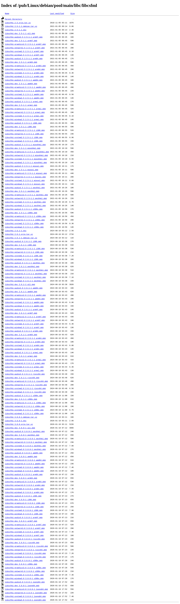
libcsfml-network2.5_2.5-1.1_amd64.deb (25, 90)
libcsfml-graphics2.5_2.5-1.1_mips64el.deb (27, 151)
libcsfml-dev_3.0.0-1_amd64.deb (21, 456)
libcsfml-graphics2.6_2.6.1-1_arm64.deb (25, 338)
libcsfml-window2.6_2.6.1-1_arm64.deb (24, 349)
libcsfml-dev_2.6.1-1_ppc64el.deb (22, 266)
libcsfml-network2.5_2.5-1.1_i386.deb (24, 134)
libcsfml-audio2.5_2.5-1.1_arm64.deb (24, 58)
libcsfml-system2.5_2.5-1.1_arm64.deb (24, 73)
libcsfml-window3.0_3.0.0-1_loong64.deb (25, 600)
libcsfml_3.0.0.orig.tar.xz (19, 424)
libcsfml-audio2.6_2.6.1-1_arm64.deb (24, 331)
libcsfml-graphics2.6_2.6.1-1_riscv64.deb (26, 381)
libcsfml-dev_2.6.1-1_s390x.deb (21, 399)
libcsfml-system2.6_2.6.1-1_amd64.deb (24, 302)
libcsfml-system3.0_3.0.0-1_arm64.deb (24, 488)
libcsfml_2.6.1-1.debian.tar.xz (21, 237)
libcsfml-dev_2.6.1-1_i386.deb (20, 245)
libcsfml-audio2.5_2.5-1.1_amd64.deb (24, 80)
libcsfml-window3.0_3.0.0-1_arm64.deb (24, 492)
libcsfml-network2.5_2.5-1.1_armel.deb (25, 112)
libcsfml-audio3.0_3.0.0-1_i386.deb (23, 496)
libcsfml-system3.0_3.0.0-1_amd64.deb (24, 467)
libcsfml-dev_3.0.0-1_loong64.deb (22, 585)
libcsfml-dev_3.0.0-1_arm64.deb (21, 478)
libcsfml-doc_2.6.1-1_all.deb (20, 284)
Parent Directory (13, 19)
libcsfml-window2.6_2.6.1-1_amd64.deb (24, 306)
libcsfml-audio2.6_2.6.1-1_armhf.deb (24, 309)
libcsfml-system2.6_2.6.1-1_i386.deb (24, 255)
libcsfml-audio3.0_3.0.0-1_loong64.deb (25, 582)
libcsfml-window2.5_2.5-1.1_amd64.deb (24, 98)
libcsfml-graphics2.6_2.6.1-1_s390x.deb (25, 402)
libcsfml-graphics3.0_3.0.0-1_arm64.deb (25, 481)
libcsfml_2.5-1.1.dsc (15, 30)
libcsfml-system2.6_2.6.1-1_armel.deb (24, 367)
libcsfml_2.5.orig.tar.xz (18, 22)
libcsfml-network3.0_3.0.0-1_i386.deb (24, 506)
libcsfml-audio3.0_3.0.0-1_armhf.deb (24, 517)
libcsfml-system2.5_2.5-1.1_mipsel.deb (25, 180)
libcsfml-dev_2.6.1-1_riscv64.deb (22, 377)
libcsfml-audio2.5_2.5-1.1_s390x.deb (24, 209)
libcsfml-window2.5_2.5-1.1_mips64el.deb (26, 162)
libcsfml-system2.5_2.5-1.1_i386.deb (24, 137)
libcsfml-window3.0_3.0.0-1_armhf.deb (24, 535)
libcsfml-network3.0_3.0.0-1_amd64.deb (25, 463)
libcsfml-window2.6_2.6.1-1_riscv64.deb (25, 392)
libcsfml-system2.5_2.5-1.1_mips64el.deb (26, 159)
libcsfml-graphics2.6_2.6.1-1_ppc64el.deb (26, 270)
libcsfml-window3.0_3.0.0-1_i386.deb (24, 514)
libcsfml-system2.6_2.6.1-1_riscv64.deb (25, 388)
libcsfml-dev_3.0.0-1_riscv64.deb (22, 542)
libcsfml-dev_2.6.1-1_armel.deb (21, 356)
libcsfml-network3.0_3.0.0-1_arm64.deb (25, 485)
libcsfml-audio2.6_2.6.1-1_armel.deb (24, 352)
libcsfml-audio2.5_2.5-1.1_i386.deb (23, 123)
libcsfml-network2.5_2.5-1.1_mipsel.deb (25, 177)
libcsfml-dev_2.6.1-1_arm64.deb (21, 334)
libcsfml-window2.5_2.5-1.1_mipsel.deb (25, 184)
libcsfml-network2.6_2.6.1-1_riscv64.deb (26, 384)
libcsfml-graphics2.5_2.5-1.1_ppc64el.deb (26, 194)
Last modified (57, 13)
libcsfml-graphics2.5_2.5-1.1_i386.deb (25, 130)
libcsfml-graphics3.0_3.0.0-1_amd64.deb (25, 460)
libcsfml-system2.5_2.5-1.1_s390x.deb (24, 223)
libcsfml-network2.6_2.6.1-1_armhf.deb (25, 320)
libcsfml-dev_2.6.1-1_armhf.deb (21, 313)
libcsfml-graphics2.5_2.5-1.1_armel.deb (25, 108)
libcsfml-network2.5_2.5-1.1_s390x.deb (25, 220)
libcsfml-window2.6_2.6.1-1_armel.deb (24, 370)
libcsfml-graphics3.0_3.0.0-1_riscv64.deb (26, 546)
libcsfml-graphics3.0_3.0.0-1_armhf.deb (25, 524)
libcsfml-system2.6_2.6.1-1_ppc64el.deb (25, 277)
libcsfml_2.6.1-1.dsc (15, 230)
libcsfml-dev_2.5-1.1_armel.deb (21, 105)
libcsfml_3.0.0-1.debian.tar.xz (21, 417)
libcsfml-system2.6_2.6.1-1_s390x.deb (24, 410)
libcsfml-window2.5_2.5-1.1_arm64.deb (24, 76)
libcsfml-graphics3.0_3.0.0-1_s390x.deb (25, 567)
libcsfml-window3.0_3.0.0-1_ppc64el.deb (25, 449)
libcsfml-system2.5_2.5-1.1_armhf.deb (24, 51)
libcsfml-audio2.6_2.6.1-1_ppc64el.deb (25, 263)
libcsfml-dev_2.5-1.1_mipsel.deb (21, 169)
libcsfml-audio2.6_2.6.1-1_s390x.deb (24, 395)
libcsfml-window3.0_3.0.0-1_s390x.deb (24, 578)
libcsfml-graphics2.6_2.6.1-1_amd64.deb (25, 295)
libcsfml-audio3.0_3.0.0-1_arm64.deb (24, 474)
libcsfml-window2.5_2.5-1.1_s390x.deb (24, 227)
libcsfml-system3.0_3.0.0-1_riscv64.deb (25, 553)
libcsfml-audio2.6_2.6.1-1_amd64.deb (24, 288)
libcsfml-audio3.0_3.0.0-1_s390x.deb (24, 560)
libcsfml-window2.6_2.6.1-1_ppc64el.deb (25, 281)
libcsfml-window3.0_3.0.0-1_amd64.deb (24, 471)
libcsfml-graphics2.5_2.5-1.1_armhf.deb (25, 44)
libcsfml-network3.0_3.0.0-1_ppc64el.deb (26, 442)
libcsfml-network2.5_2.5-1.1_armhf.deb (25, 47)
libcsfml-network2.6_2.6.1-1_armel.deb (25, 363)
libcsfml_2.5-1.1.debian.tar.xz (21, 26)
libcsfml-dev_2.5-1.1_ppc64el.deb (22, 191)
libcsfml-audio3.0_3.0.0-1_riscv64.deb (25, 539)
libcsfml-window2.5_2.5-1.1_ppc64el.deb (25, 205)
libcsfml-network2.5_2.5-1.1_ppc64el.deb (26, 198)
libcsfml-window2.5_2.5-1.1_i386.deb (24, 141)
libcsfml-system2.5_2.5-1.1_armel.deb (24, 116)
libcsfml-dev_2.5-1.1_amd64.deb (21, 83)
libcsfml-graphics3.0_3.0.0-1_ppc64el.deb (26, 438)
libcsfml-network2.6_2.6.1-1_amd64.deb (25, 298)
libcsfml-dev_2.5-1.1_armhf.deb (21, 40)
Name (7, 13)
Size (72, 13)
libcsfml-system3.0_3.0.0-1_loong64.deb (25, 596)
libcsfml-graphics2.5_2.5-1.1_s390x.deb (25, 216)
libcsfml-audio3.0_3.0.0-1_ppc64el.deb (25, 431)
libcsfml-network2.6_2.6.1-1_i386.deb (24, 252)
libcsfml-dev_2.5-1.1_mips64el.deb (22, 148)
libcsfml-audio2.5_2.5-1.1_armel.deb (24, 101)
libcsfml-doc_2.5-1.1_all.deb (20, 33)
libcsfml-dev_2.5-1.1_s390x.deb (21, 212)
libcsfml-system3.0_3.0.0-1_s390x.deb (24, 575)
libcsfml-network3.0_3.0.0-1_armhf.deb (25, 528)
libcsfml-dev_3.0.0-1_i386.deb (20, 499)
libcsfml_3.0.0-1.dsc (15, 420)
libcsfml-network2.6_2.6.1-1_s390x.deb (25, 406)
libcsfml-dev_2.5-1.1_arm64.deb (21, 62)
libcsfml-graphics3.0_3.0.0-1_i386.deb (25, 503)
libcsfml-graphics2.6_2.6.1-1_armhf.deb (25, 316)
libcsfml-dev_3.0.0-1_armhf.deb (21, 521)
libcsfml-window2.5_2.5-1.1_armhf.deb (24, 55)
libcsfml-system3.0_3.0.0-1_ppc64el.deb (25, 445)
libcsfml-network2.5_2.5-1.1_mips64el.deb (26, 155)
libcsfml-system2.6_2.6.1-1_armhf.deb (24, 324)
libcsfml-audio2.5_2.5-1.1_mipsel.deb (24, 166)
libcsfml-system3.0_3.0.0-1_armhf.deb (24, 531)
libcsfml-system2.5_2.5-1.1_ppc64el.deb (25, 202)
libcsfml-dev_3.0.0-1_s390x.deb (21, 564)
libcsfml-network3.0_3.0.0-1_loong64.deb (26, 592)
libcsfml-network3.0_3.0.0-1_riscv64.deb (26, 549)
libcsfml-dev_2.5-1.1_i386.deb (20, 126)
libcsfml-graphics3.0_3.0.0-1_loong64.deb (26, 589)
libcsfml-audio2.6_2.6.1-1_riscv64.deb (25, 374)
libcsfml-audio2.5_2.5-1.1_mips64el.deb (25, 144)
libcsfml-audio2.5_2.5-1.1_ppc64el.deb (25, 187)
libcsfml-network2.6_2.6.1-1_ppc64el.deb (26, 273)
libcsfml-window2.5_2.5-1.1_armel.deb (24, 119)
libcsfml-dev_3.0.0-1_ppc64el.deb (22, 435)
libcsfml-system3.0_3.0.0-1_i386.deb (24, 510)
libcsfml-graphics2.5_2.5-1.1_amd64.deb (25, 87)
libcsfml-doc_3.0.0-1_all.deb (20, 428)
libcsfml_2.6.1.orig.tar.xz (19, 234)
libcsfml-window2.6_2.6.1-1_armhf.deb (24, 327)
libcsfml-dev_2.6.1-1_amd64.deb (21, 291)
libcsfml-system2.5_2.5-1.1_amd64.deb (24, 94)
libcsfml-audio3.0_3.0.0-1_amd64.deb (24, 453)
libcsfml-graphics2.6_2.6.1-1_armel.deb (25, 359)
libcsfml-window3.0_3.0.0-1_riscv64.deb (25, 557)
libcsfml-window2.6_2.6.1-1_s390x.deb (24, 413)
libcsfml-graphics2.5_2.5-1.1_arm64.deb (25, 65)
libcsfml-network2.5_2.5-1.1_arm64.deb (25, 69)
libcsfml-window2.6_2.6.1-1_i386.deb (24, 259)
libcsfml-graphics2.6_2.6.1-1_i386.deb (25, 248)
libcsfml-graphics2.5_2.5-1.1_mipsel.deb (26, 173)
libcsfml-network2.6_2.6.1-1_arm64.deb (25, 341)
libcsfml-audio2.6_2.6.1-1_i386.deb (23, 241)
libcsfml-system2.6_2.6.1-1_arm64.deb (24, 345)
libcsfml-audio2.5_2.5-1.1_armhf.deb (24, 37)
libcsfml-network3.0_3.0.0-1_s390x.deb (25, 571)
